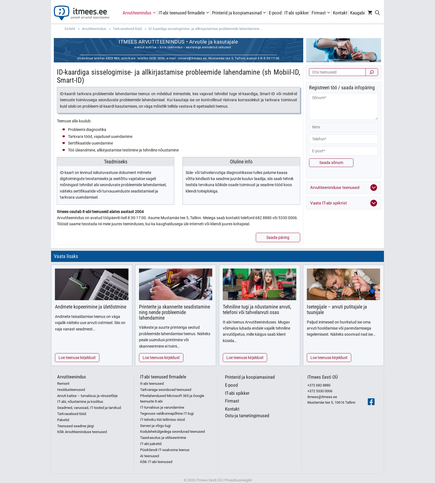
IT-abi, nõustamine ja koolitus (80, 401)
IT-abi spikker (296, 13)
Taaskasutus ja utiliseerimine (163, 438)
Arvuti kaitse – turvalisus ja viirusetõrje (87, 396)
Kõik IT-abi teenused (156, 462)
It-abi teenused (152, 383)
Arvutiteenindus (140, 13)
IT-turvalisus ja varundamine (162, 407)
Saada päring (277, 237)
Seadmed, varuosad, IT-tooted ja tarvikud (89, 408)
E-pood (275, 13)
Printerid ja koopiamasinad (239, 13)
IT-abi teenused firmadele (185, 13)
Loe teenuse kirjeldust (77, 357)
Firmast (322, 13)
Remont (63, 383)
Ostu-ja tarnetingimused (247, 415)
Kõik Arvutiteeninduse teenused (82, 432)
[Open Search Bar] (377, 13)
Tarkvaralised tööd (71, 414)
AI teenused (149, 456)
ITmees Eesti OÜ (322, 377)
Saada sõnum (331, 162)
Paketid (63, 420)
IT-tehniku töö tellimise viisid (162, 420)
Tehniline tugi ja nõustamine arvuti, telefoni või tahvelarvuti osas (257, 309)
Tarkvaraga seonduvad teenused (165, 390)
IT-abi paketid (150, 444)
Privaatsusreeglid (238, 480)
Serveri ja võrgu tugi (155, 426)
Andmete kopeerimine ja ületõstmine (90, 307)
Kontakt (340, 13)
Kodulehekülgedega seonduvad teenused (172, 431)
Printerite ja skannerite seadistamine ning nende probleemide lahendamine (174, 312)
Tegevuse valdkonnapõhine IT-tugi (167, 413)
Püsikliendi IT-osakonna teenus (164, 450)
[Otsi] (371, 72)
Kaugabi (357, 13)
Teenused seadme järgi (75, 426)
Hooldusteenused (71, 390)
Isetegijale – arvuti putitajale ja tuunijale (337, 309)
